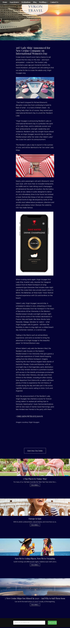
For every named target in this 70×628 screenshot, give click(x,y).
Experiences (14, 2)
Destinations (25, 2)
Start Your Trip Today (35, 451)
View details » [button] (35, 485)
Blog (35, 2)
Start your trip (53, 622)
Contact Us (54, 2)
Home (5, 2)
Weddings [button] (43, 2)
